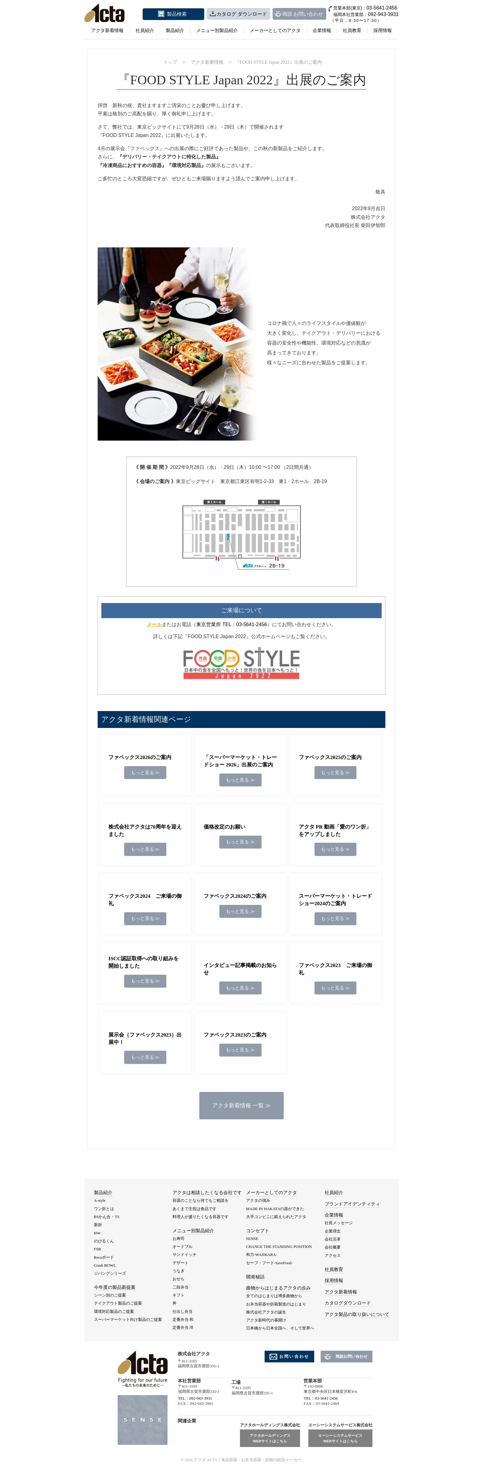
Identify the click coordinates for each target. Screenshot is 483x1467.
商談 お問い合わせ (302, 14)
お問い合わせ (294, 1356)
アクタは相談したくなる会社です (207, 1192)
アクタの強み (258, 1200)
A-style (100, 1200)
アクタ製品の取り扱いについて (357, 1314)
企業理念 (333, 1231)
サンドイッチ (184, 1254)
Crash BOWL (105, 1265)
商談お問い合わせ (351, 1356)
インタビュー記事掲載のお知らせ (240, 969)
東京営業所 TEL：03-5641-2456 (231, 624)
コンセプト (257, 1230)
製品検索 (177, 14)
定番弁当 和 (182, 1319)
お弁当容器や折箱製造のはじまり (276, 1304)
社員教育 (352, 30)
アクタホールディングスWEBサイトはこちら (270, 1438)
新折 (98, 1224)
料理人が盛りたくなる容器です (200, 1216)
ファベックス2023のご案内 (235, 1035)
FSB (97, 1249)
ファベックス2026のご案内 (139, 757)
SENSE (252, 1238)
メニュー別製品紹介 (217, 30)
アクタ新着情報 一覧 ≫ (241, 1105)
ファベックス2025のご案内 (330, 757)
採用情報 (382, 30)
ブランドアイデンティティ (352, 1203)
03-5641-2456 (382, 7)
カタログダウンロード (348, 1303)
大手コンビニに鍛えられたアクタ (276, 1216)
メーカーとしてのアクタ (275, 30)
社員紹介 (145, 30)
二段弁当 (180, 1287)
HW (97, 1233)
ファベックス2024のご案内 (235, 896)
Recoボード (104, 1257)
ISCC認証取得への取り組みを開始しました (143, 962)
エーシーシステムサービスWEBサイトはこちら (340, 1438)
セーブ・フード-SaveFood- (269, 1263)
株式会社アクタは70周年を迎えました (145, 830)
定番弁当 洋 (182, 1327)
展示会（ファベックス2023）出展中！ (145, 1038)
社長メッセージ (339, 1223)
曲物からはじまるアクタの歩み (278, 1287)
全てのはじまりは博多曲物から (274, 1295)
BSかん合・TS (107, 1216)
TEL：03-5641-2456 (321, 1398)
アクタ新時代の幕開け (266, 1320)
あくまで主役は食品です (194, 1208)
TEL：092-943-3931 (195, 1398)
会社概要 (333, 1247)
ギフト (178, 1295)
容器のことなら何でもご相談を (200, 1200)
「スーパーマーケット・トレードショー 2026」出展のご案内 (240, 761)
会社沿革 (333, 1239)
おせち (178, 1279)
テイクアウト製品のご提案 (118, 1303)
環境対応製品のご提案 (114, 1311)
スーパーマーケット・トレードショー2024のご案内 (335, 899)
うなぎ (178, 1271)
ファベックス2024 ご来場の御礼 (145, 899)
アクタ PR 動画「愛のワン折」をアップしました (335, 830)
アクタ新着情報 (107, 30)
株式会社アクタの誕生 (266, 1312)
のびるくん (104, 1241)
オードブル (182, 1246)
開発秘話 (255, 1276)
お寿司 (178, 1238)
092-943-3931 (383, 14)
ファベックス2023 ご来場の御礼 (335, 969)
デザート (180, 1263)
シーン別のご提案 (110, 1295)
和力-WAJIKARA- (261, 1254)
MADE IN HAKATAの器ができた (275, 1208)
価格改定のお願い (225, 827)
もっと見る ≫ (145, 772)
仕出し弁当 (182, 1311)
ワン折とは (104, 1208)
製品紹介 (175, 30)
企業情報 (322, 30)
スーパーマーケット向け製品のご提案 (128, 1319)
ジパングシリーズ (110, 1273)
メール (154, 624)
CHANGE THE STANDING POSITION (279, 1246)
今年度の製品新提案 (115, 1287)
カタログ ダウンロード (242, 14)
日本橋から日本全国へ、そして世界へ (280, 1328)
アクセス (333, 1255)
